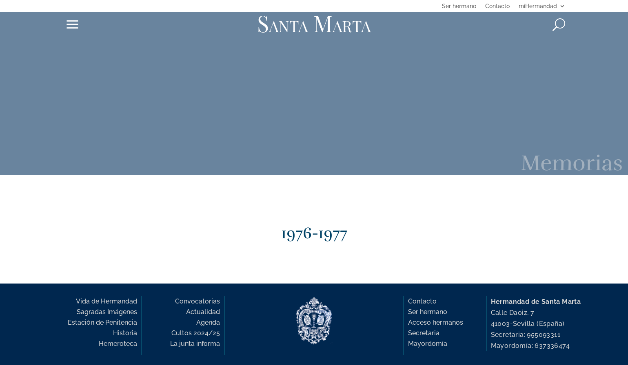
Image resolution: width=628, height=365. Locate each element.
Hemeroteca (118, 343)
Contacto (497, 6)
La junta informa (195, 343)
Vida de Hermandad (106, 301)
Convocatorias (197, 301)
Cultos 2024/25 (195, 333)
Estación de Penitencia (102, 322)
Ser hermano (459, 6)
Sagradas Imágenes (107, 312)
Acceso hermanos (435, 322)
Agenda (208, 322)
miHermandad (538, 6)
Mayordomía (427, 343)
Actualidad (203, 312)
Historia (125, 333)
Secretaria (423, 333)
